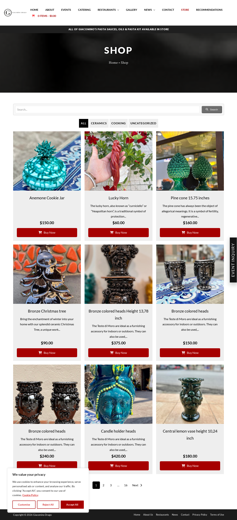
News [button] (148, 9)
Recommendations (209, 9)
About (49, 9)
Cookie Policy (30, 495)
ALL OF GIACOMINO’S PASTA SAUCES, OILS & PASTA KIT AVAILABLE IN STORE (118, 29)
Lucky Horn (118, 197)
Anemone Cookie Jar (47, 197)
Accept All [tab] (72, 504)
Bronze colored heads (190, 311)
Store (185, 9)
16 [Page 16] (125, 485)
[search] (107, 109)
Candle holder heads (118, 431)
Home (34, 9)
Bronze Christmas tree (47, 311)
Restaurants (107, 9)
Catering (84, 9)
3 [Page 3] (111, 485)
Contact (168, 9)
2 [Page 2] (103, 485)
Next (137, 485)
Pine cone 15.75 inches (190, 197)
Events (66, 9)
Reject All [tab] (48, 504)
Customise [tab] (24, 504)
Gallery (131, 9)
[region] (48, 490)
